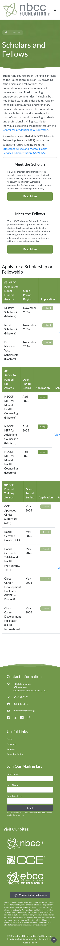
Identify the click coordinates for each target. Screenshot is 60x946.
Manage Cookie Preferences (31, 895)
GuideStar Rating (15, 754)
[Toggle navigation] (55, 9)
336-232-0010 (20, 704)
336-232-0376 (20, 697)
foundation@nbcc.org (24, 710)
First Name (13, 773)
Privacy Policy (40, 813)
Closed (48, 308)
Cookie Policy (30, 942)
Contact (11, 749)
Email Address (14, 795)
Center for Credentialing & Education (25, 130)
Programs (11, 744)
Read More (30, 196)
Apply (42, 397)
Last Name (13, 784)
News (9, 738)
